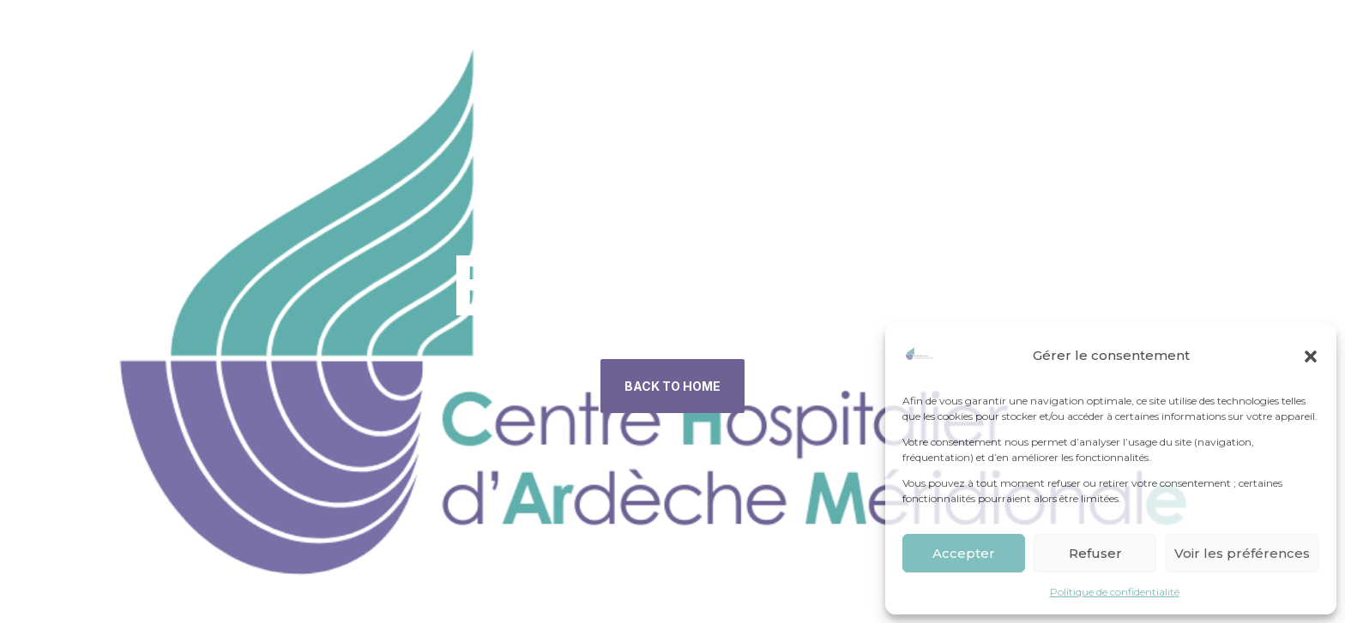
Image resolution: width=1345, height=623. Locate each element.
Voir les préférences (1242, 553)
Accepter (963, 553)
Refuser (1095, 553)
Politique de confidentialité (1114, 591)
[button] (1310, 356)
